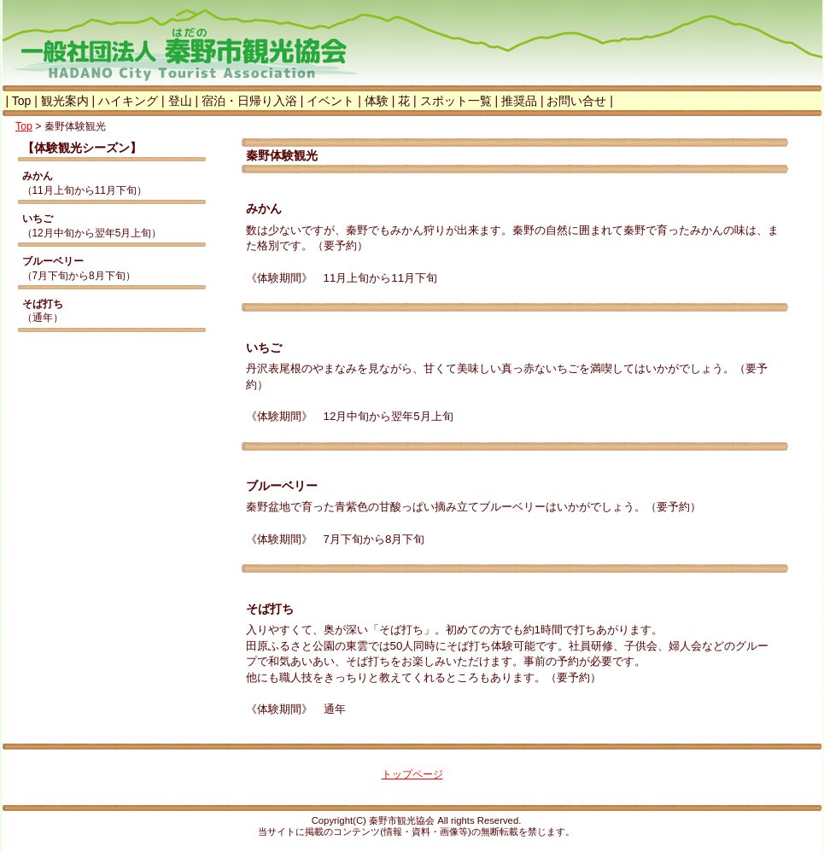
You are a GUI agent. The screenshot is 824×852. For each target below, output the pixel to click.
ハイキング (128, 101)
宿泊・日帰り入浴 (249, 101)
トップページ (412, 774)
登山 (180, 101)
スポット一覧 (456, 101)
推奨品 (519, 101)
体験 (377, 101)
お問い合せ (576, 101)
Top (22, 101)
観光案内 (65, 101)
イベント (330, 101)
